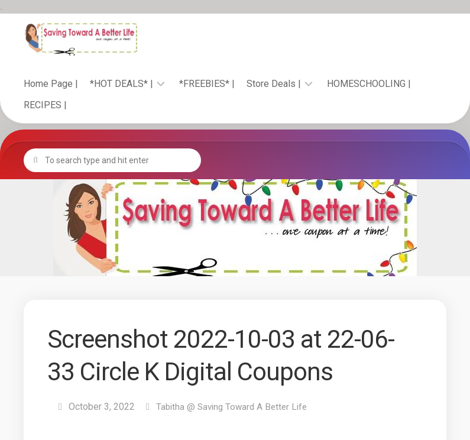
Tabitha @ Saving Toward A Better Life (235, 406)
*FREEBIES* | (207, 83)
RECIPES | (45, 105)
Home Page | (51, 83)
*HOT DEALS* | (121, 83)
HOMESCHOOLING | (369, 83)
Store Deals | (274, 83)
